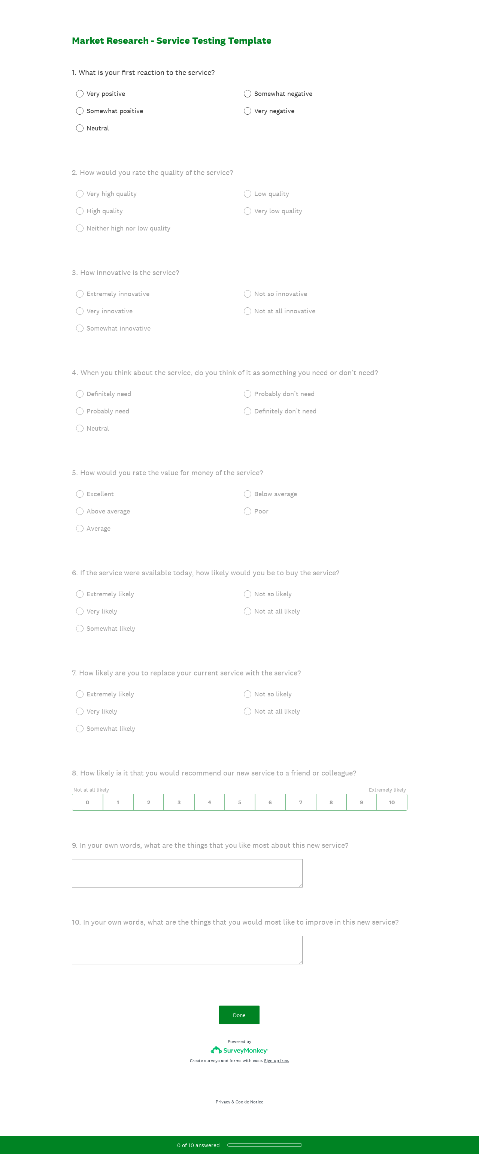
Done (239, 1015)
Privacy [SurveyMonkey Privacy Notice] (223, 1102)
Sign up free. (276, 1061)
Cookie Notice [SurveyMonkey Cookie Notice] (249, 1102)
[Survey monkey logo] (239, 1050)
